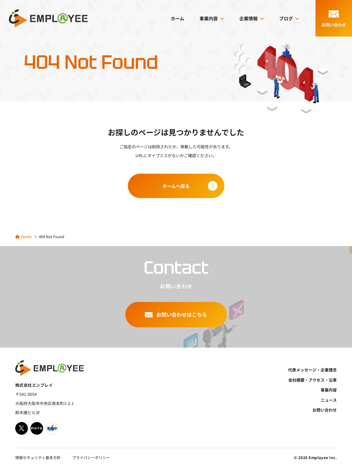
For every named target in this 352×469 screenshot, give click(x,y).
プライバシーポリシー (91, 457)
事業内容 (208, 18)
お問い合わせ (324, 410)
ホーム (177, 18)
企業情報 (248, 18)
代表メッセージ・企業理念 (312, 370)
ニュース (329, 400)
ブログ (286, 18)
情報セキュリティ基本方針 (38, 457)
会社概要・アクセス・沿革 (312, 380)
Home (26, 236)
